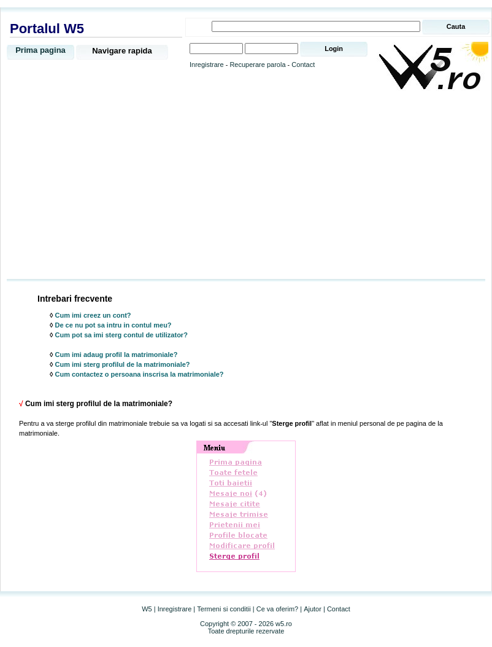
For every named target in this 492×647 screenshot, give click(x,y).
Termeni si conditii (223, 609)
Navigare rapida (122, 50)
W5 (147, 609)
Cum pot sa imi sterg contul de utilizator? (121, 335)
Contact (303, 64)
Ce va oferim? (277, 609)
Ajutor (312, 609)
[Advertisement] (246, 186)
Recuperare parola (257, 64)
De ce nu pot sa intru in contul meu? (113, 325)
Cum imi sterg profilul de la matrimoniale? (122, 364)
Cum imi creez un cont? (93, 315)
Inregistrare (207, 64)
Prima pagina (40, 50)
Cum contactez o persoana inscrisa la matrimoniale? (139, 374)
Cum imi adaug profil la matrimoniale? (116, 354)
